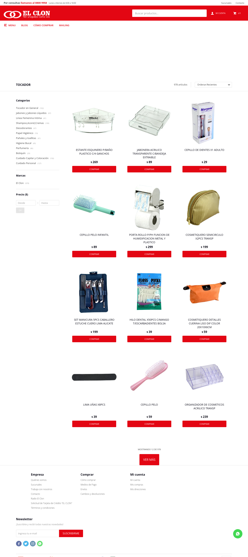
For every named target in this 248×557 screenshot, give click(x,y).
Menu (12, 25)
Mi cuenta (120, 500)
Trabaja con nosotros (26, 510)
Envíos (69, 510)
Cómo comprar (43, 25)
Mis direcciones (123, 510)
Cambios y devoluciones (78, 514)
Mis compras (121, 505)
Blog (24, 25)
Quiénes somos (24, 500)
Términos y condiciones (28, 528)
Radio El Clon (22, 519)
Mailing (64, 25)
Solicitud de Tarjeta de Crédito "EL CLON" (36, 524)
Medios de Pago (74, 505)
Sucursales (226, 2)
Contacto (240, 2)
